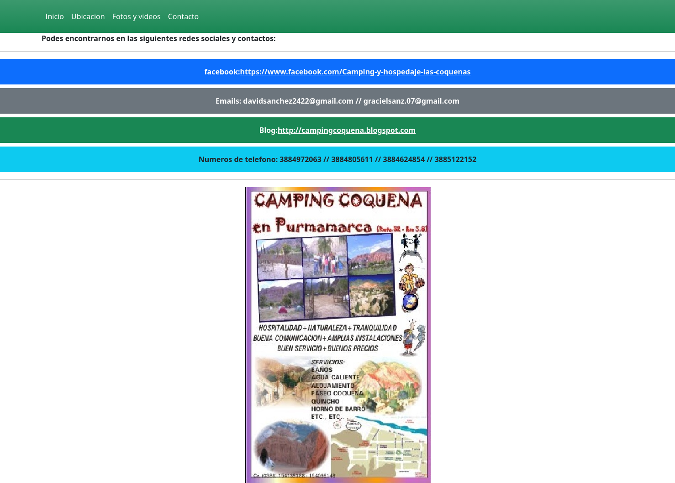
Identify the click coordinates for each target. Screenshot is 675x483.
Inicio (54, 16)
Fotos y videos (136, 16)
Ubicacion (88, 16)
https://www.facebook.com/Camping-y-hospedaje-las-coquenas (355, 72)
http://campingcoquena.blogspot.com (347, 130)
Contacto (183, 16)
